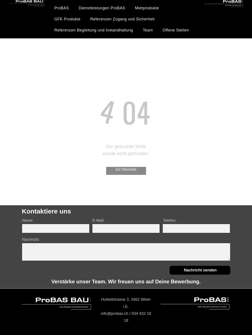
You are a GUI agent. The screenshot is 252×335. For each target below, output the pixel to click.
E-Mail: (98, 220)
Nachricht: (31, 239)
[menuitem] (63, 8)
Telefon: (169, 220)
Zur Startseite (125, 169)
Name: (28, 220)
